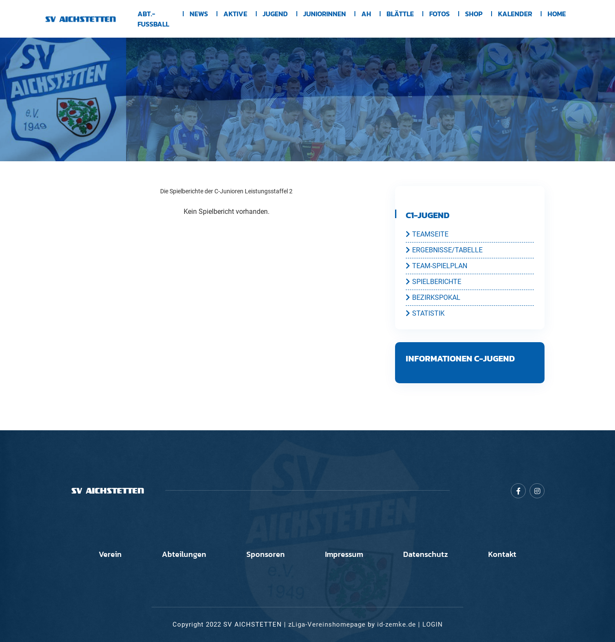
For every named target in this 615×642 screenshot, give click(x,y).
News (199, 14)
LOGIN (432, 624)
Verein (110, 554)
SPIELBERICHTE (433, 281)
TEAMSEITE (427, 234)
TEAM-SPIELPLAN (436, 265)
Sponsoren (265, 554)
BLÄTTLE (400, 14)
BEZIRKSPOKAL (433, 297)
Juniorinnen (324, 14)
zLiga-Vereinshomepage (327, 624)
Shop (474, 14)
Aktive (235, 14)
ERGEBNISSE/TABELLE (444, 249)
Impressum (344, 554)
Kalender (515, 14)
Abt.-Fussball (153, 19)
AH (366, 14)
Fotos (439, 14)
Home (557, 14)
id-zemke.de (396, 624)
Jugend (275, 14)
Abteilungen (184, 554)
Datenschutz (425, 554)
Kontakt (502, 554)
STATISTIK (425, 313)
